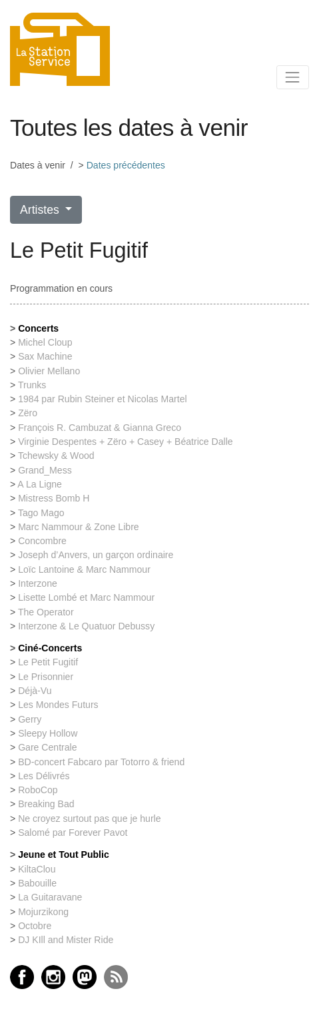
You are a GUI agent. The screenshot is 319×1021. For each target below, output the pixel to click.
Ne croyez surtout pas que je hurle (89, 818)
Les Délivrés (43, 776)
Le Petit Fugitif (48, 662)
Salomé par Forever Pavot (72, 832)
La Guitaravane (50, 897)
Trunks (32, 385)
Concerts (38, 328)
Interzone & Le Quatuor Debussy (86, 626)
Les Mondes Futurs (58, 704)
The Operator (46, 612)
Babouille (37, 883)
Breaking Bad (46, 804)
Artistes (41, 209)
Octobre (34, 925)
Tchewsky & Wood (56, 455)
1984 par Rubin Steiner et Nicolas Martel (102, 399)
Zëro (27, 413)
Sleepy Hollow (47, 733)
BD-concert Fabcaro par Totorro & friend (101, 762)
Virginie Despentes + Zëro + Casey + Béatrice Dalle (125, 441)
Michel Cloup (45, 342)
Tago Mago (41, 513)
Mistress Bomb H (53, 498)
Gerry (29, 719)
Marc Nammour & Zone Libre (78, 526)
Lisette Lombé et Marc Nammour (86, 597)
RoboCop (37, 790)
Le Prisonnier (45, 676)
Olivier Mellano (49, 371)
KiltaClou (36, 869)
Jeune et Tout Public (63, 854)
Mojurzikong (43, 911)
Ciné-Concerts (50, 648)
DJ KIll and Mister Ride (65, 939)
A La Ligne (39, 484)
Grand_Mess (45, 470)
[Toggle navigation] (292, 77)
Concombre (42, 540)
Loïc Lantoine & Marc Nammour (84, 569)
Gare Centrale (47, 747)
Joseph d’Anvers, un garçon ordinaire (95, 554)
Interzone (37, 583)
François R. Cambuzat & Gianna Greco (99, 427)
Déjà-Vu (34, 690)
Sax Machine (45, 356)
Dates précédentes (126, 165)
